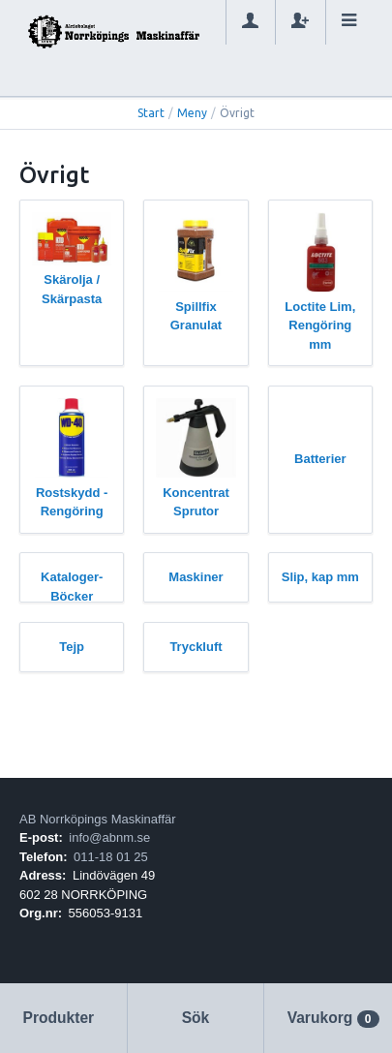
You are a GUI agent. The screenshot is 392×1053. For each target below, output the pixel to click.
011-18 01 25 (111, 857)
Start (151, 113)
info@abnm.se (109, 837)
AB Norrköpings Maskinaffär (97, 819)
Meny (192, 113)
